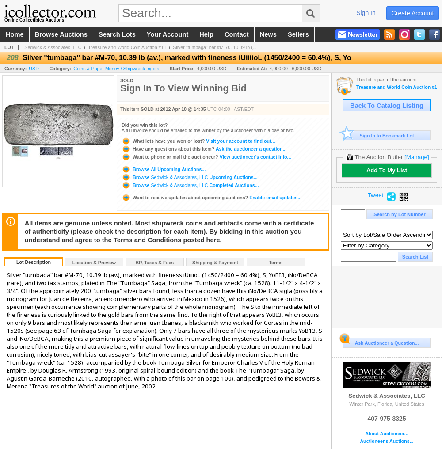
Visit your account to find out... (198, 141)
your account (167, 34)
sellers (298, 34)
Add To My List (386, 170)
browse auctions (61, 34)
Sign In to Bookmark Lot (378, 135)
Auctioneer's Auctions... (386, 441)
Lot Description (33, 262)
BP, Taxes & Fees (155, 262)
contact (237, 34)
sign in (366, 12)
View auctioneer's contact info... (206, 157)
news (268, 34)
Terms (275, 262)
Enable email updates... (211, 197)
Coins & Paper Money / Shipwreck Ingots (116, 68)
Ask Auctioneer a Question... (381, 342)
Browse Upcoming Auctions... (164, 169)
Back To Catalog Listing (386, 105)
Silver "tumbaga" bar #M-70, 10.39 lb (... (214, 47)
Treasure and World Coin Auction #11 (127, 47)
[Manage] (417, 157)
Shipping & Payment (215, 262)
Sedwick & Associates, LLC (52, 47)
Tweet (376, 195)
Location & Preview (94, 262)
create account (413, 13)
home (15, 34)
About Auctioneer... (386, 433)
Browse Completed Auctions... (190, 185)
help (206, 34)
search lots (117, 34)
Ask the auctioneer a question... (204, 149)
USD (34, 68)
